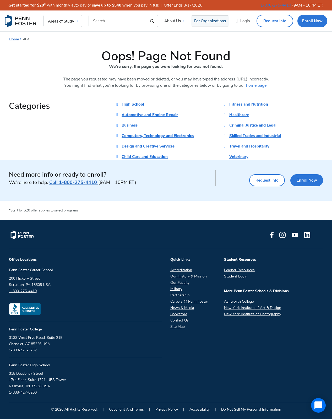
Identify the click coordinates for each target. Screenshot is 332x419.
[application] (318, 405)
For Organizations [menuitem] (210, 21)
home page (256, 85)
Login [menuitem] (245, 21)
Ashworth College (239, 301)
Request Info (264, 180)
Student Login (235, 276)
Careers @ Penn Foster (189, 301)
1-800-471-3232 (23, 350)
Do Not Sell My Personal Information (251, 409)
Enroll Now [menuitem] (312, 21)
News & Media (182, 307)
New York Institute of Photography (252, 314)
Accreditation (181, 270)
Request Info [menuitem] (274, 21)
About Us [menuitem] (172, 21)
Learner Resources (239, 270)
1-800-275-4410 (275, 5)
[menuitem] (21, 21)
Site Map (177, 326)
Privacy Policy (166, 409)
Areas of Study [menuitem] (61, 21)
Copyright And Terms (126, 409)
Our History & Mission (188, 276)
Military (176, 288)
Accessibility (199, 409)
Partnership (179, 295)
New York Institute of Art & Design (252, 307)
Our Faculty (179, 282)
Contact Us (179, 320)
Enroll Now (306, 180)
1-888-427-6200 (23, 392)
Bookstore (178, 314)
